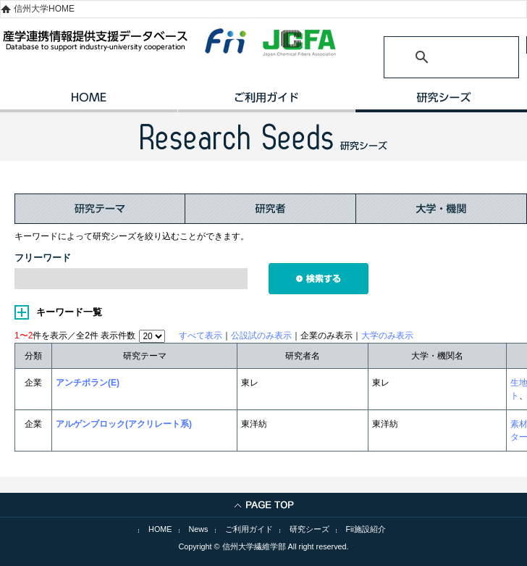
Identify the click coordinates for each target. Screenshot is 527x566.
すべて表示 (200, 335)
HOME (88, 102)
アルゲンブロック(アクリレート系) (124, 424)
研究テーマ (99, 208)
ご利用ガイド (266, 102)
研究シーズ (309, 529)
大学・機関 (441, 208)
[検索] (434, 57)
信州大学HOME (44, 9)
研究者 (270, 208)
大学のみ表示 (387, 335)
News (198, 529)
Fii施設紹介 (366, 529)
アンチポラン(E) (87, 383)
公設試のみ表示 (261, 335)
